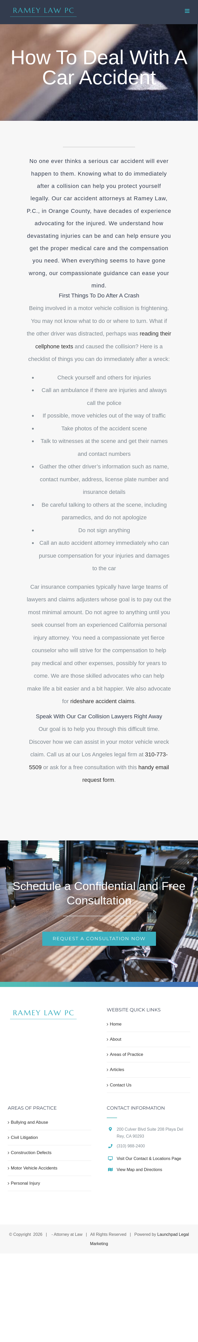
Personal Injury (25, 1183)
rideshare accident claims (102, 701)
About (115, 1039)
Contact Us (120, 1085)
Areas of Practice (126, 1054)
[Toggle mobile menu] (187, 11)
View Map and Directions (139, 1169)
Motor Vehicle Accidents (34, 1168)
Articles (117, 1069)
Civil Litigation (24, 1137)
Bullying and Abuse (29, 1122)
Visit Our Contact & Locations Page (149, 1158)
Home (115, 1024)
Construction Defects (31, 1152)
